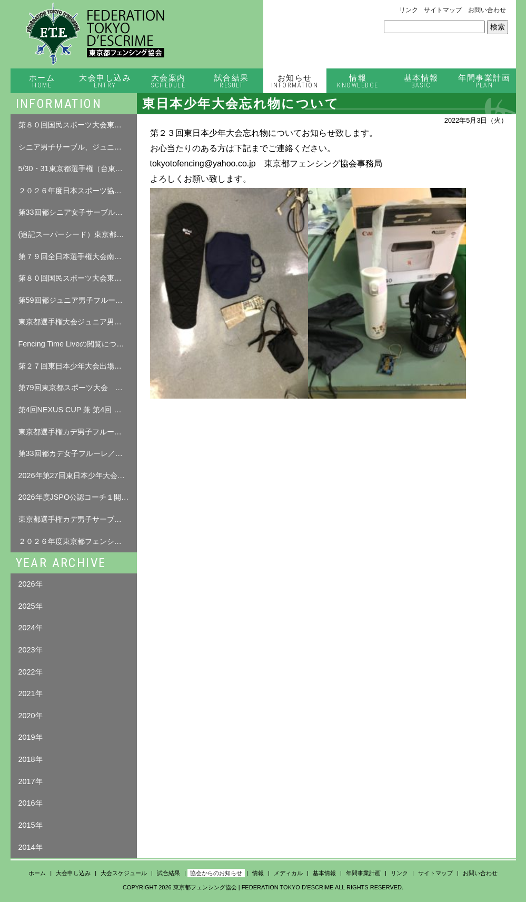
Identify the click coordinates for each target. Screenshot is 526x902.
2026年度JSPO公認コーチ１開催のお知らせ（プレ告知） (77, 497)
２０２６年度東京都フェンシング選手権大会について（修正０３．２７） (77, 541)
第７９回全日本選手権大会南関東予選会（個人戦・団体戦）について (77, 256)
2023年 (30, 650)
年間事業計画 (484, 81)
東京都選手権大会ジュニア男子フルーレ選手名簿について (77, 322)
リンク (408, 10)
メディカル (288, 873)
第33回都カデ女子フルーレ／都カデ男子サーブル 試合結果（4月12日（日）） (77, 453)
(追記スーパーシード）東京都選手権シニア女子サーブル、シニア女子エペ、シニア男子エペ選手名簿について (77, 234)
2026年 (30, 584)
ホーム (42, 81)
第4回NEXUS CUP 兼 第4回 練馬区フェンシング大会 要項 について (77, 409)
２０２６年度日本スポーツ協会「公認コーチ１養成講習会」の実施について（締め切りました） (77, 190)
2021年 (30, 693)
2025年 (30, 606)
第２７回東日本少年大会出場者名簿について (77, 366)
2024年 (30, 627)
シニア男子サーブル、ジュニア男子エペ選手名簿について (77, 147)
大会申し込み (105, 81)
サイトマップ (443, 10)
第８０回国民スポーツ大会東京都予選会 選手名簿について (77, 125)
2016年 (30, 803)
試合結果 (231, 81)
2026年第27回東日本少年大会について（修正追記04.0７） (77, 475)
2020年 (30, 715)
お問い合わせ (487, 10)
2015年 (30, 825)
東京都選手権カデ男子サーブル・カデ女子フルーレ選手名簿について (77, 519)
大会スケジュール (124, 873)
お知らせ (294, 81)
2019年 (30, 737)
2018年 (30, 759)
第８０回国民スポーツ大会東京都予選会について (77, 278)
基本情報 (421, 81)
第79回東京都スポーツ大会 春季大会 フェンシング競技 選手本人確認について (77, 387)
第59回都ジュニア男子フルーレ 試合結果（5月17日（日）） (77, 300)
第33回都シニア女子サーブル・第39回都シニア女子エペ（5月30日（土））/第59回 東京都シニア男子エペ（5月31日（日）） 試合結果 (77, 212)
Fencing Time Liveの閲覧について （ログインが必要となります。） (77, 344)
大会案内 (168, 81)
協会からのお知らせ (216, 873)
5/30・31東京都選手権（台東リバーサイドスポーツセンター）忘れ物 (77, 168)
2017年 (30, 781)
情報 (358, 81)
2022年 (30, 672)
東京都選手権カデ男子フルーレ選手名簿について (77, 432)
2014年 (30, 847)
